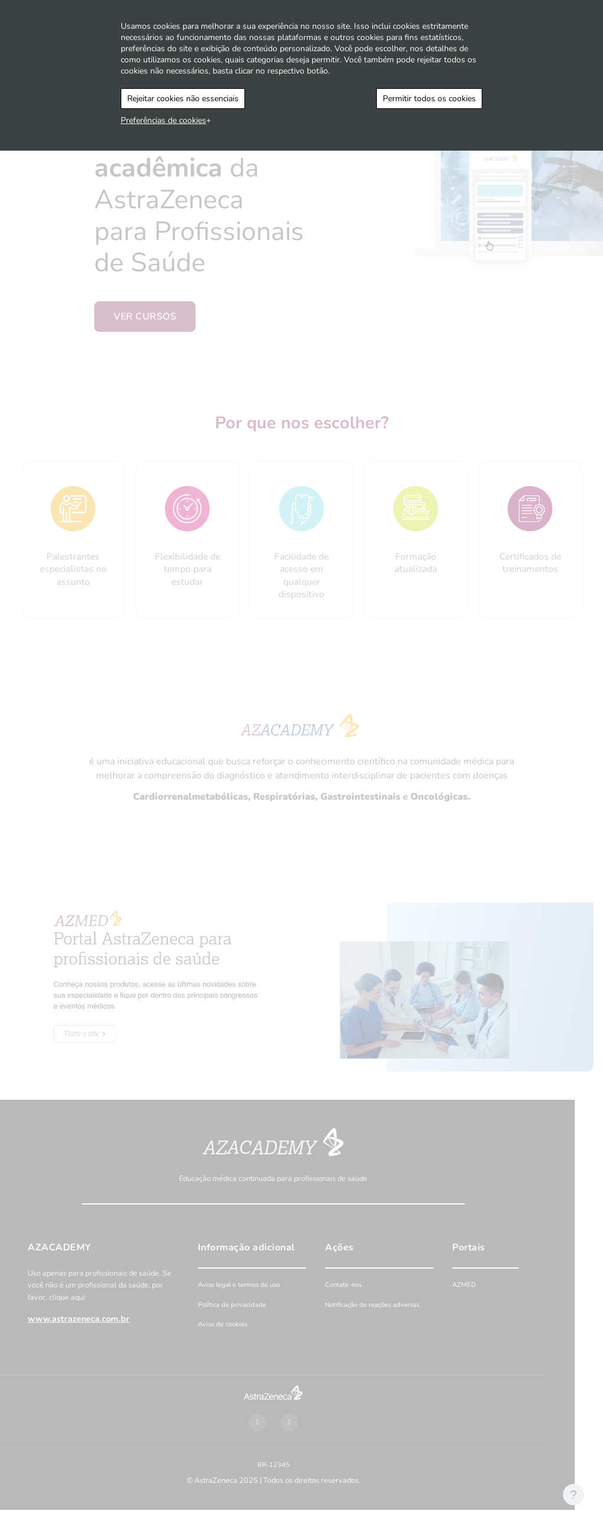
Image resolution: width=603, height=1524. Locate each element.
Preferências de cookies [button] (163, 120)
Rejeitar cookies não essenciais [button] (182, 98)
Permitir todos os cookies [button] (429, 98)
